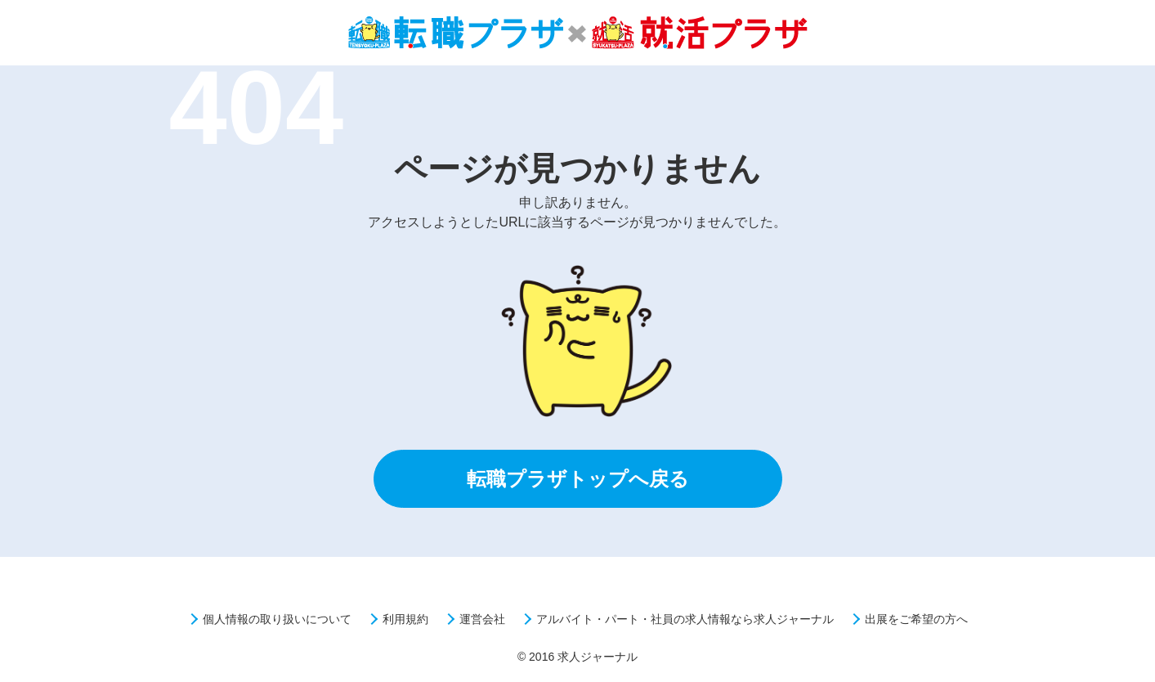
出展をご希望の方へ (916, 619)
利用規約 (405, 619)
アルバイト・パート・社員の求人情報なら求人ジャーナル (685, 619)
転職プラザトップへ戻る (578, 479)
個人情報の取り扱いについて (277, 619)
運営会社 (482, 619)
